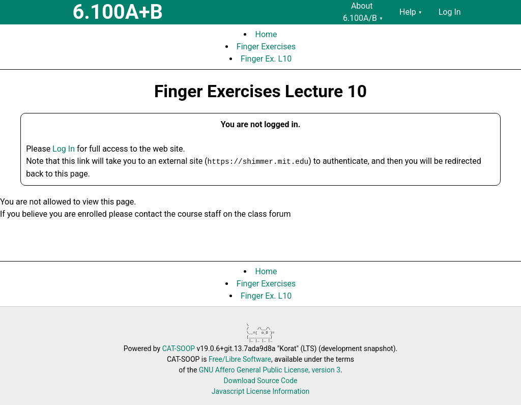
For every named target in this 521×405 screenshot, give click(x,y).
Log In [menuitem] (450, 12)
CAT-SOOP (178, 348)
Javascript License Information (260, 391)
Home (266, 34)
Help (410, 12)
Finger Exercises (266, 46)
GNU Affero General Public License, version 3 (269, 370)
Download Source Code (260, 381)
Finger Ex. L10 (266, 59)
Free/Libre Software (240, 359)
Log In (63, 149)
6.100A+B (117, 12)
